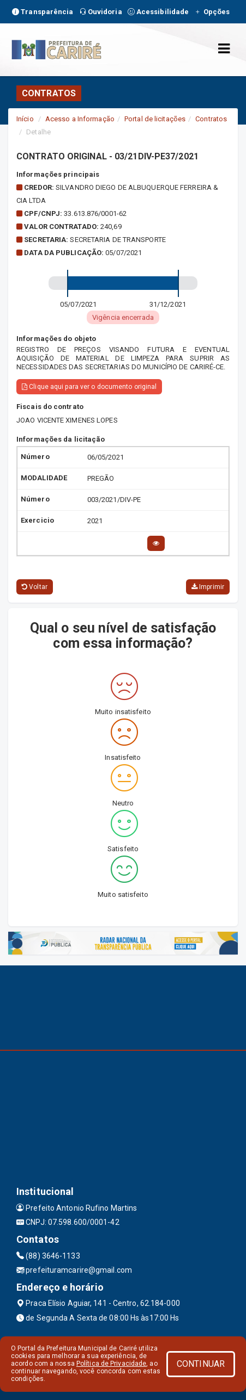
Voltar (34, 587)
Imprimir (207, 587)
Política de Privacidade (111, 1363)
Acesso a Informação (80, 119)
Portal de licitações (154, 119)
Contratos (211, 119)
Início (25, 119)
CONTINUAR (201, 1364)
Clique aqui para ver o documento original (89, 387)
